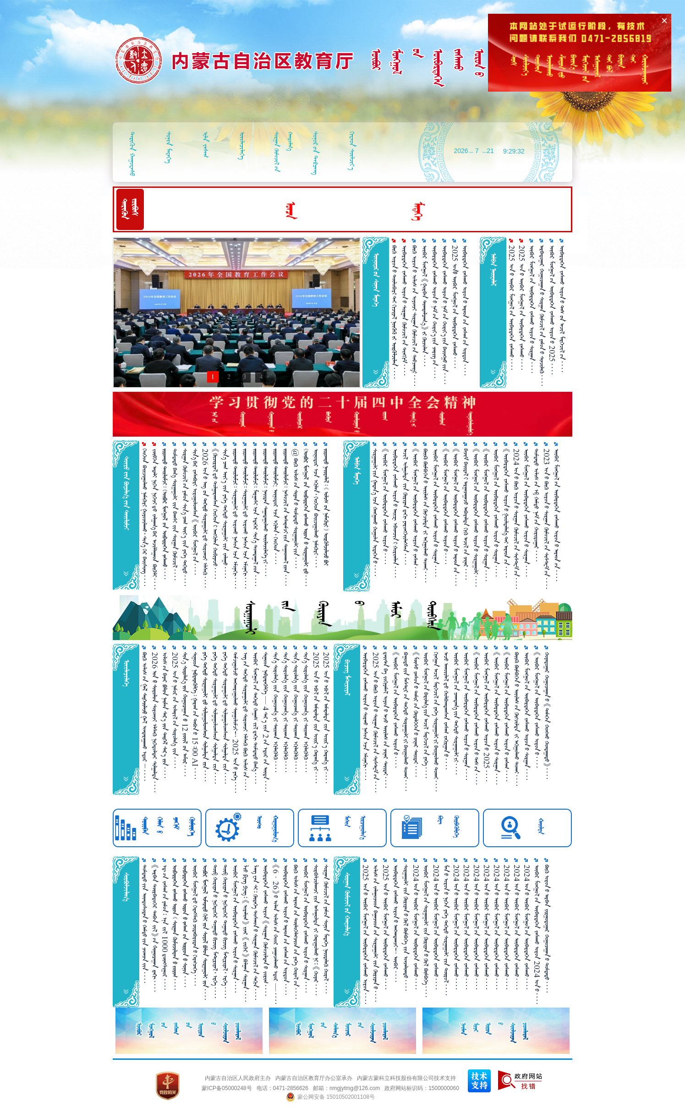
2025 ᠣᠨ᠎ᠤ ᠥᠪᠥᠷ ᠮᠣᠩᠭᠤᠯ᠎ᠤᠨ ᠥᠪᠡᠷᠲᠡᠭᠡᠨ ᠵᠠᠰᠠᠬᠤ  (511, 307)
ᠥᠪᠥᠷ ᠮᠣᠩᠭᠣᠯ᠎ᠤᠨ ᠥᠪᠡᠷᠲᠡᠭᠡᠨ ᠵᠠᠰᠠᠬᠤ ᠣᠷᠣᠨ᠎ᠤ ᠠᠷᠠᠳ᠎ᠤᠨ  (556, 515)
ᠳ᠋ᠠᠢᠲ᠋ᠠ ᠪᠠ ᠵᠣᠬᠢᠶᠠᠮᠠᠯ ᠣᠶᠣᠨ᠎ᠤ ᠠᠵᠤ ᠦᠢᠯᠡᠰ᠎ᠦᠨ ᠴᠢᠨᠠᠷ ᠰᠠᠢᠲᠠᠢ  (385, 720)
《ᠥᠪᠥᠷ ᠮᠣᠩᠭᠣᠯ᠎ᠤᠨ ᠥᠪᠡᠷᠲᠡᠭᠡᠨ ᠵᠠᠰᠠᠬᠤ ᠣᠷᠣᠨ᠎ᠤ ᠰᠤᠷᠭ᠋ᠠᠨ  (486, 515)
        (164, 514)
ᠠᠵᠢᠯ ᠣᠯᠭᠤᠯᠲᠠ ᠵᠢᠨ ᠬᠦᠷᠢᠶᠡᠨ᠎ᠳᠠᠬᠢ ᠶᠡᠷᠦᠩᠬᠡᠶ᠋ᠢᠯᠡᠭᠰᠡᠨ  (405, 506)
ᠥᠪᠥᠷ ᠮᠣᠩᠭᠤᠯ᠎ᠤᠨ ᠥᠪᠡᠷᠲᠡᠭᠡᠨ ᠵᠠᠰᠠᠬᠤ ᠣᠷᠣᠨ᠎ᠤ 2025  (552, 309)
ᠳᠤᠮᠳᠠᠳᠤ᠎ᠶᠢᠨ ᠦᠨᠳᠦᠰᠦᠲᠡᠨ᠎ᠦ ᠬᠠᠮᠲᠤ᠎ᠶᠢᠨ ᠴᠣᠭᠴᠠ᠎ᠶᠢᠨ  (144, 924)
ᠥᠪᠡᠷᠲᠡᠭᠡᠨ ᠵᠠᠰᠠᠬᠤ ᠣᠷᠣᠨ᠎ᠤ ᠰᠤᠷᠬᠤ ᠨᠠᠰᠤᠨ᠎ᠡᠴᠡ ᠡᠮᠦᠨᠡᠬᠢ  (365, 716)
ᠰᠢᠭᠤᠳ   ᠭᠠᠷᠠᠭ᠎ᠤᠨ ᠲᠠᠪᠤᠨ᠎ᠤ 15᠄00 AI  (195, 715)
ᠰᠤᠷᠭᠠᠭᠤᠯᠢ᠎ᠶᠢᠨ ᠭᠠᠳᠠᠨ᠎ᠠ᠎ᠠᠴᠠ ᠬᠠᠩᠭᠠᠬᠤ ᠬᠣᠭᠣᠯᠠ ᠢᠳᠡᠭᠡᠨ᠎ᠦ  (375, 512)
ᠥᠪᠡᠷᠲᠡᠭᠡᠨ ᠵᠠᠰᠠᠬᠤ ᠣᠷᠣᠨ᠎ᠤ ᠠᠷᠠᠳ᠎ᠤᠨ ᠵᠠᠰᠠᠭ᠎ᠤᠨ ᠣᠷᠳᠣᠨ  (464, 310)
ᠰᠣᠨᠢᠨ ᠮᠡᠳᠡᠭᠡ (169, 147)
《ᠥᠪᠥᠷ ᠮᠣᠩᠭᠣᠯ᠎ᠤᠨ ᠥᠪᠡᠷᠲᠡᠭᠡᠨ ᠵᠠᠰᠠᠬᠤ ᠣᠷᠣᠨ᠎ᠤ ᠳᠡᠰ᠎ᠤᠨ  (476, 718)
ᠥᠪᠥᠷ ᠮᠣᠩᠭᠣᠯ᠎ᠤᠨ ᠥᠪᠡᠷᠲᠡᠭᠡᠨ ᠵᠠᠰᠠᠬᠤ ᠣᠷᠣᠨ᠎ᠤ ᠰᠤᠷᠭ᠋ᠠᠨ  (435, 512)
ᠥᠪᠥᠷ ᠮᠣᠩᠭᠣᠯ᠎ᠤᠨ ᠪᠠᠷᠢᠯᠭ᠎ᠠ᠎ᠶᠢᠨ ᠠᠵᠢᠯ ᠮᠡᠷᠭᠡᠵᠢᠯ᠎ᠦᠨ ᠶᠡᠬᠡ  (426, 715)
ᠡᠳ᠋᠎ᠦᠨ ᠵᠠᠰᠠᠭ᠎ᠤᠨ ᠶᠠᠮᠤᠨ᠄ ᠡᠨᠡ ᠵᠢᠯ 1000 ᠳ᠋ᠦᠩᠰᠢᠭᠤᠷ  (164, 927)
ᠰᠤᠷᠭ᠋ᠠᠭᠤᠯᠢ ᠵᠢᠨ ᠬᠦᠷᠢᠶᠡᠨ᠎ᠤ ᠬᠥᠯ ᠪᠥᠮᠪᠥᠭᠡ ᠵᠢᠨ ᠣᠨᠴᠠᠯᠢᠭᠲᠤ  (405, 928)
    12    (185, 714)
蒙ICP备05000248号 (227, 1088)
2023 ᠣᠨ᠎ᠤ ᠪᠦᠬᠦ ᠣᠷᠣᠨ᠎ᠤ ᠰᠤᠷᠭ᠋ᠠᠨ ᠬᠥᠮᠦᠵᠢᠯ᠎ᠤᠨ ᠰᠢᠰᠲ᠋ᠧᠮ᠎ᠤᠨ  (546, 519)
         (326, 507)
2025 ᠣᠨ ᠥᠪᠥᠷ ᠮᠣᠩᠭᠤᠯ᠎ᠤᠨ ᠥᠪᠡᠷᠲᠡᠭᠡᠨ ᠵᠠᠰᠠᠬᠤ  (454, 306)
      (205, 716)
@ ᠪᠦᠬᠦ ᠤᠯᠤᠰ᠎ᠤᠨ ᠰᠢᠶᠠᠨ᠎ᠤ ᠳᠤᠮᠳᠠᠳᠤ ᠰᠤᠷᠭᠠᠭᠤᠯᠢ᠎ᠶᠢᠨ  (295, 508)
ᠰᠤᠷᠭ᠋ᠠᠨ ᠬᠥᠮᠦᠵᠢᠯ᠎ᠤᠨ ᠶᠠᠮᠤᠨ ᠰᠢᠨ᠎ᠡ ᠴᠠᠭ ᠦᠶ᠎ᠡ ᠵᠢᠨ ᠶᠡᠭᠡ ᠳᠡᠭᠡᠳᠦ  (185, 517)
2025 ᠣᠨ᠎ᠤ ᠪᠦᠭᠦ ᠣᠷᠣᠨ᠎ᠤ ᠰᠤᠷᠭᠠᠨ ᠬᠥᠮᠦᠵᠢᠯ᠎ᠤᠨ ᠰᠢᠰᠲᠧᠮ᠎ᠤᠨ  (375, 722)
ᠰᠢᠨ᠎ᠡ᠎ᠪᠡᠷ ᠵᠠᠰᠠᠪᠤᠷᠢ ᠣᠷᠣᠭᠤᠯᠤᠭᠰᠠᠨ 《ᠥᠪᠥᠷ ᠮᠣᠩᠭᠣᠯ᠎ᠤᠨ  (195, 512)
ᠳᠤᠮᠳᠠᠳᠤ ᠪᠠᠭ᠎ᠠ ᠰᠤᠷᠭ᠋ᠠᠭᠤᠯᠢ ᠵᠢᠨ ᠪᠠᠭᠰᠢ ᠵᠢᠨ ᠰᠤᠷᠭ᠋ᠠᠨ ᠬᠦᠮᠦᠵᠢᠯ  (174, 514)
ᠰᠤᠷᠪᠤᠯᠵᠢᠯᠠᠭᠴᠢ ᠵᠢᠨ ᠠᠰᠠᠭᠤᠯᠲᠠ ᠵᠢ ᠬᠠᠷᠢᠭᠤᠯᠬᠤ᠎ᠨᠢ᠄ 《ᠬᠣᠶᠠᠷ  (316, 930)
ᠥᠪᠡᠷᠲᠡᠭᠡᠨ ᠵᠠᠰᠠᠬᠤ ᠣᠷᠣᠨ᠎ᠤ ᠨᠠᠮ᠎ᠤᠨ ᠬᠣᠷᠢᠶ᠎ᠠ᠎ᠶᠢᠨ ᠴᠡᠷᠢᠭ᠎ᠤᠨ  (434, 311)
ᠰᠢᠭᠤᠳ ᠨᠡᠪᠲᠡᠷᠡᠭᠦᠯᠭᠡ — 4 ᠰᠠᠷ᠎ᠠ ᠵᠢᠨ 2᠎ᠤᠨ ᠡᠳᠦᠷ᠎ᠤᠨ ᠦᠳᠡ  (265, 722)
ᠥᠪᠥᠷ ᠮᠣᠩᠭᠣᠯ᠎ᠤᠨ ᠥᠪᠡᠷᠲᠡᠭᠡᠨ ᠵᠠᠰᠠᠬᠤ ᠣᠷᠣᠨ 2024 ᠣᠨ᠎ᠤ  (536, 934)
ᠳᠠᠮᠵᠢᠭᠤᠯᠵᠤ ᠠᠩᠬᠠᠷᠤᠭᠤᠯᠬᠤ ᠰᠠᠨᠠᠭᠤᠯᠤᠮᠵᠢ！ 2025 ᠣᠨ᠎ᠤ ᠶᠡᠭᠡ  (235, 722)
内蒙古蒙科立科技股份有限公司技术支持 (406, 1078)
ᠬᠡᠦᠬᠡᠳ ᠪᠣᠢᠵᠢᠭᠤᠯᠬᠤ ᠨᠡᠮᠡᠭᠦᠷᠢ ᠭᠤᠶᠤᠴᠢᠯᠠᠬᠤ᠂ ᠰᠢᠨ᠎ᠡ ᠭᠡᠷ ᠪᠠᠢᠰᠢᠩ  (144, 517)
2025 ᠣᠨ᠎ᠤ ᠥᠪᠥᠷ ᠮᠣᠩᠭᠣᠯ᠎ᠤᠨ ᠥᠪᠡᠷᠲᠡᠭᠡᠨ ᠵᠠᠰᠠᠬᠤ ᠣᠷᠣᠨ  (365, 934)
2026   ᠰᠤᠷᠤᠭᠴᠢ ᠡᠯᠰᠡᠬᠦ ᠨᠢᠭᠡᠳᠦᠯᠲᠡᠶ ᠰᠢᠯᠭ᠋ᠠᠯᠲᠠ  (154, 722)
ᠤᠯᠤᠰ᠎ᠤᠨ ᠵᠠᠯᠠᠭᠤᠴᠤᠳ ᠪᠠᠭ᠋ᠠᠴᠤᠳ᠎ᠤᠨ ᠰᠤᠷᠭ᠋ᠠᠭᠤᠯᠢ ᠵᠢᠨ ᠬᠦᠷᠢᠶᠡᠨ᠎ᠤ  (375, 933)
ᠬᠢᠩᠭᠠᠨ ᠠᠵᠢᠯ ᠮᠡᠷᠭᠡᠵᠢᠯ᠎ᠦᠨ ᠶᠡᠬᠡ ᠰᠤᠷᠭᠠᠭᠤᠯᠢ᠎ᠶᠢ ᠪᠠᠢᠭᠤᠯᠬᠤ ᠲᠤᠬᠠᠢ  (436, 721)
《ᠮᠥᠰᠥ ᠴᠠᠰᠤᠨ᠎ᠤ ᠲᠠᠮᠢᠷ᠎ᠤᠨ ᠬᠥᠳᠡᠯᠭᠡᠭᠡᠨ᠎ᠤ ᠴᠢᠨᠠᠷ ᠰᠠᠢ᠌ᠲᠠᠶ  (415, 714)
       (185, 926)
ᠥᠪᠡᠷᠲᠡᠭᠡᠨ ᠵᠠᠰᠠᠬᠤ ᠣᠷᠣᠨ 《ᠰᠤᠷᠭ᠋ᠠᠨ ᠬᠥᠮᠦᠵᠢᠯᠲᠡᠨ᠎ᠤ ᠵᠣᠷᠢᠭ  (265, 930)
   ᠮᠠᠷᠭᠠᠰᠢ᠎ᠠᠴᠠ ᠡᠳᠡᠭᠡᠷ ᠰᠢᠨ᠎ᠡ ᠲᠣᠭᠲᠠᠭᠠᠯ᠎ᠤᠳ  (255, 517)
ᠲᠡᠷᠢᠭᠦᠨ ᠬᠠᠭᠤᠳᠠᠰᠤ (132, 154)
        (174, 927)
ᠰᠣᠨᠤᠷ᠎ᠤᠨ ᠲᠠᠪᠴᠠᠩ (315, 153)
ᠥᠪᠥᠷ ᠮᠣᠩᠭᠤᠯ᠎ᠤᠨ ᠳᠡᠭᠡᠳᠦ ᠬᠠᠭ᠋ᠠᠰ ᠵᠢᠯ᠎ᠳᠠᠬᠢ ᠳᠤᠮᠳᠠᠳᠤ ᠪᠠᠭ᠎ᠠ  (255, 718)
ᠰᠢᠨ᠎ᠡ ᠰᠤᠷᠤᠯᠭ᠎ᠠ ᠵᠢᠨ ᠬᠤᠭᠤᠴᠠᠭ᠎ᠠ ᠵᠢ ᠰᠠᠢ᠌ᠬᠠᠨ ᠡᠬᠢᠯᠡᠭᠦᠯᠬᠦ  (275, 712)
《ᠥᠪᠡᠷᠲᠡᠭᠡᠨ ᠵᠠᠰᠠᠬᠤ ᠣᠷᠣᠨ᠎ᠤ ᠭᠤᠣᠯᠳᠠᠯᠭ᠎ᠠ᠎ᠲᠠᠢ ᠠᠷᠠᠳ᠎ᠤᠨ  (506, 513)
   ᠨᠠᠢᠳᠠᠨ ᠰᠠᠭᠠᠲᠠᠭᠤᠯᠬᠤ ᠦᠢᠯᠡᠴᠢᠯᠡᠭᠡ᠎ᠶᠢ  (265, 512)
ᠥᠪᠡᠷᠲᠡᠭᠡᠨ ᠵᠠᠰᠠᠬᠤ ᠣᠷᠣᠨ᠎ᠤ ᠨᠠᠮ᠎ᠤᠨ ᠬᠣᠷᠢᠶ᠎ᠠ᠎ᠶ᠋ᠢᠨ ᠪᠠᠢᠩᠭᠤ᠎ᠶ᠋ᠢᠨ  (444, 314)
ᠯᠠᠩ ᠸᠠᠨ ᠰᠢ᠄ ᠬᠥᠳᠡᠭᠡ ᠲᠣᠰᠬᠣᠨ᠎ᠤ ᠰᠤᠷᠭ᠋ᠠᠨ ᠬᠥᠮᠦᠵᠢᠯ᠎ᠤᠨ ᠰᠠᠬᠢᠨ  (255, 932)
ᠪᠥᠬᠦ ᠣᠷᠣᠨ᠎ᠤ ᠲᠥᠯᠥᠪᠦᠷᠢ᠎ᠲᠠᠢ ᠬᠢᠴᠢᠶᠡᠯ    (394, 311)
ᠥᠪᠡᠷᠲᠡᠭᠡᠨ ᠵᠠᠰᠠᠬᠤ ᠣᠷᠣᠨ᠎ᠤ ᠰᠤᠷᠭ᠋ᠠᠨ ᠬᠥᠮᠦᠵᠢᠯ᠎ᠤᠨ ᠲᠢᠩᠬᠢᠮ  (404, 310)
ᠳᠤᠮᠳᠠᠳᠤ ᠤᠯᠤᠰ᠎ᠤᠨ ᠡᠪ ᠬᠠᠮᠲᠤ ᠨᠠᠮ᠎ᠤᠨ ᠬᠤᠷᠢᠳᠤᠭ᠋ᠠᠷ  (536, 505)
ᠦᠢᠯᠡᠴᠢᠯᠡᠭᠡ (242, 145)
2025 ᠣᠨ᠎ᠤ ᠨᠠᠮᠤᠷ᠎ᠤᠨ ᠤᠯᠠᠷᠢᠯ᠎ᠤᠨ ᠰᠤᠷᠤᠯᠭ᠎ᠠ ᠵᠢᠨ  (174, 710)
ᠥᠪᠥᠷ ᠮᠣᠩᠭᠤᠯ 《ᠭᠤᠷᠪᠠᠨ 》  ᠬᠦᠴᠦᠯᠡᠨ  (424, 305)
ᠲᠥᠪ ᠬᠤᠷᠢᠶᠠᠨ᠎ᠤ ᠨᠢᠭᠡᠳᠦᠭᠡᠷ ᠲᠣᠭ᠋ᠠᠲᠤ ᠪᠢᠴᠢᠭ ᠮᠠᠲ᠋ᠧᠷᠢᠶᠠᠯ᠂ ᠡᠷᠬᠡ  (215, 931)
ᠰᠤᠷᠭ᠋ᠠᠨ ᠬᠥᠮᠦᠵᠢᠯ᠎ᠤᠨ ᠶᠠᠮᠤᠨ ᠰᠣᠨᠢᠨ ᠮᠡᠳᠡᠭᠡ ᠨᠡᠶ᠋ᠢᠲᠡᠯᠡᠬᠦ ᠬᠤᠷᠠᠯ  (326, 929)
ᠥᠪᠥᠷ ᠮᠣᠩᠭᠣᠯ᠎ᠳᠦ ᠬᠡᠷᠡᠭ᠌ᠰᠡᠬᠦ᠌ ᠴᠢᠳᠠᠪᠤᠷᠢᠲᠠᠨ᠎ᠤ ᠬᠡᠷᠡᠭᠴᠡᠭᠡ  (195, 925)
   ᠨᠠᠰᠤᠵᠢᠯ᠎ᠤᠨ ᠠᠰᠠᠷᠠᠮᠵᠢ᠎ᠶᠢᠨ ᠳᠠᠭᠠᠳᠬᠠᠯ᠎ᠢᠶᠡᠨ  (285, 517)
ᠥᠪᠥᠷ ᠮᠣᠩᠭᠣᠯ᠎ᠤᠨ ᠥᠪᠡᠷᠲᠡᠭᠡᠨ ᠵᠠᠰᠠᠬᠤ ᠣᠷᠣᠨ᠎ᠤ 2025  (486, 716)
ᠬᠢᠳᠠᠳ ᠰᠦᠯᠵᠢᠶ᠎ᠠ (352, 151)
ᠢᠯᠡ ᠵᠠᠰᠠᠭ (205, 145)
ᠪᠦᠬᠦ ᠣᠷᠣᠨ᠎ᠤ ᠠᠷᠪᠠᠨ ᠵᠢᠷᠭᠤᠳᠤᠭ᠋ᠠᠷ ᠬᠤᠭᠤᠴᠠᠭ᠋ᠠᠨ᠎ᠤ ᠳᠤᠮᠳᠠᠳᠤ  (547, 928)
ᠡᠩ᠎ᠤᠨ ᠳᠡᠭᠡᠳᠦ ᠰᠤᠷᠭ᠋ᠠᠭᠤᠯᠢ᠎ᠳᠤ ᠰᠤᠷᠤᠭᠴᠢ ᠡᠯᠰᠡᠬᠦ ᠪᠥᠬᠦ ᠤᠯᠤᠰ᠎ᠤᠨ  (245, 721)
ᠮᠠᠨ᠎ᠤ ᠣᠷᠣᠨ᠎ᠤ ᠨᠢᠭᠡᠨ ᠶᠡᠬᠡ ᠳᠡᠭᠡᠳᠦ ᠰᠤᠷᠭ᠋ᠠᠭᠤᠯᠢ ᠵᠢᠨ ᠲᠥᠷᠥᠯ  (446, 930)
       (305, 517)
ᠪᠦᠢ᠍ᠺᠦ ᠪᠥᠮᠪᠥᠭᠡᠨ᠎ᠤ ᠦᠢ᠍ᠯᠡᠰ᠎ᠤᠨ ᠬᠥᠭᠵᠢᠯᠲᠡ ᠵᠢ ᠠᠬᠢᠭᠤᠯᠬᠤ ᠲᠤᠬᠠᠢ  (425, 515)
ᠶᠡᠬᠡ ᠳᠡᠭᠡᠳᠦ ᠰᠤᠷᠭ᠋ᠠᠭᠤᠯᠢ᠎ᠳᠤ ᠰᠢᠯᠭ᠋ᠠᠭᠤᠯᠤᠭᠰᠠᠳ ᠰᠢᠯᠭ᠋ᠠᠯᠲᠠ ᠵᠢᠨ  (215, 718)
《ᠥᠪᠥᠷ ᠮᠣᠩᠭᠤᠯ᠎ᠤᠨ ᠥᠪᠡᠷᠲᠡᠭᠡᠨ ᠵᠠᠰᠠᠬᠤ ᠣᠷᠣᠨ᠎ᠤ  (385, 506)
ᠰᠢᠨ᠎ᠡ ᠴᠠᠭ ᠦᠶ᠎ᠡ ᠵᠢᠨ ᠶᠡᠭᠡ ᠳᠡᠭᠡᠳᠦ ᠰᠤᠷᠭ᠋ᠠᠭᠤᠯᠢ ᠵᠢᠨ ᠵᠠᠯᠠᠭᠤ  (225, 513)
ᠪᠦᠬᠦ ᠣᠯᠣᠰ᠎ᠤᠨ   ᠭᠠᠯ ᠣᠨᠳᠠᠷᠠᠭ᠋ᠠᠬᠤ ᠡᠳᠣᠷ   (144, 716)
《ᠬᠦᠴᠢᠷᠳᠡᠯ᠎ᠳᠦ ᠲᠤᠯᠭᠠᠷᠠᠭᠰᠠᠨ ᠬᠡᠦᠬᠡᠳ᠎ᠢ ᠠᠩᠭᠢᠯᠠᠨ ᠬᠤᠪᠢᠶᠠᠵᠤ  (215, 514)
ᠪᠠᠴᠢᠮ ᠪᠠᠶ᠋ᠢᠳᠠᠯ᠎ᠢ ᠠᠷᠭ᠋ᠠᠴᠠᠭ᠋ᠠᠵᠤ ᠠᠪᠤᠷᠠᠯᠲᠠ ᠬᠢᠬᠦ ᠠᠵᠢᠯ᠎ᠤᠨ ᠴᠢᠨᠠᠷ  (465, 514)
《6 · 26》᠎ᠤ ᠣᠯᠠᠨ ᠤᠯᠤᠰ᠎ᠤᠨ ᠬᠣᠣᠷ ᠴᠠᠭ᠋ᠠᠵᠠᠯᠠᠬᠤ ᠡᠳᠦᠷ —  (275, 934)
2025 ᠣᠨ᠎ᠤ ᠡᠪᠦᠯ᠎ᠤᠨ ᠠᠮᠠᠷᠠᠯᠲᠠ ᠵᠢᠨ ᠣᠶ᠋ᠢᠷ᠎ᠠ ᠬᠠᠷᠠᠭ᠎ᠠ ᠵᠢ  (316, 717)
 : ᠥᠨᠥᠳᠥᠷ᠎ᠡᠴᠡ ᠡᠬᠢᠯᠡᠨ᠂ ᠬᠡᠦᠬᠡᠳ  (275, 506)
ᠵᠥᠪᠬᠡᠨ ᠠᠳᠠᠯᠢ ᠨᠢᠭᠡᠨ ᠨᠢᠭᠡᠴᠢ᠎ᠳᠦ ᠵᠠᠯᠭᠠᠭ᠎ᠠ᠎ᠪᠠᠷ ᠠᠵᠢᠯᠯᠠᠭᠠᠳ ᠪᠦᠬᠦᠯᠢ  (154, 519)
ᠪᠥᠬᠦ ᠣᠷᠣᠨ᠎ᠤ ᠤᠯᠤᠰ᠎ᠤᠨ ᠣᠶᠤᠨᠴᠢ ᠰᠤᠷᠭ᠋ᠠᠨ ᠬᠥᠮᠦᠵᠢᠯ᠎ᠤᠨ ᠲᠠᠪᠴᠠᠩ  (414, 315)
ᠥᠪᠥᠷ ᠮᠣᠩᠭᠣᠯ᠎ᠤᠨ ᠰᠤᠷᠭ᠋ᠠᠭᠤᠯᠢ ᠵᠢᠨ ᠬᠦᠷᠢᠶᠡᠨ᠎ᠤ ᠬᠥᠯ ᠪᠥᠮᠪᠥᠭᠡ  (426, 931)
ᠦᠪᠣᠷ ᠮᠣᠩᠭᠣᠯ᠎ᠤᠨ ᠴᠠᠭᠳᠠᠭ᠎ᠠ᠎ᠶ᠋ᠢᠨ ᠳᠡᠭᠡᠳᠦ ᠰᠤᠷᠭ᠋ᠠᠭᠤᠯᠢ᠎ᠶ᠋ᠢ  (456, 713)
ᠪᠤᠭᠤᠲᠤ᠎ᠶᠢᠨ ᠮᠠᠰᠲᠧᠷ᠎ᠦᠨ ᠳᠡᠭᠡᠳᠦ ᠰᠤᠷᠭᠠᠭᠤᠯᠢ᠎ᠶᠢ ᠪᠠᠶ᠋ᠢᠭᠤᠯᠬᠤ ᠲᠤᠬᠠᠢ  (405, 721)
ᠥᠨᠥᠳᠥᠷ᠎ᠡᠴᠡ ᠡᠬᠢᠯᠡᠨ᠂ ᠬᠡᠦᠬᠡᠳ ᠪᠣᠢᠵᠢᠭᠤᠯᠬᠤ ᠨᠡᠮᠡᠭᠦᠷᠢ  (316, 508)
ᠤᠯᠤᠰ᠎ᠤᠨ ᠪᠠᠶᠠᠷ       (164, 715)
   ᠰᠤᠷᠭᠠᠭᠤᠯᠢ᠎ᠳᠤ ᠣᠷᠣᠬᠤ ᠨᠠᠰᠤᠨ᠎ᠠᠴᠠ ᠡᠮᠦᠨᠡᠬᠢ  (235, 518)
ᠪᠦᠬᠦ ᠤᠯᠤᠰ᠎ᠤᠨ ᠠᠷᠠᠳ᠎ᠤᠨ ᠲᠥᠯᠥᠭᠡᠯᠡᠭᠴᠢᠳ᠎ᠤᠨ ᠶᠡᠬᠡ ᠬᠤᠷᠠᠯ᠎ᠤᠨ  (295, 932)
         (205, 932)
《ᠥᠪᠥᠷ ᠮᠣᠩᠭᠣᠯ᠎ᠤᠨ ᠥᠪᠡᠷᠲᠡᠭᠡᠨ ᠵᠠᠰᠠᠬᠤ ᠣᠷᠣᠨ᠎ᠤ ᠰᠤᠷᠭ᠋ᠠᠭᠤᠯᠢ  (475, 517)
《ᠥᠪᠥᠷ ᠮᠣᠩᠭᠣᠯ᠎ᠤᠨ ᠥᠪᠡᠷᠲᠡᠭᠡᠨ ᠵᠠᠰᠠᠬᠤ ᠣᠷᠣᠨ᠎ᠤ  (445, 506)
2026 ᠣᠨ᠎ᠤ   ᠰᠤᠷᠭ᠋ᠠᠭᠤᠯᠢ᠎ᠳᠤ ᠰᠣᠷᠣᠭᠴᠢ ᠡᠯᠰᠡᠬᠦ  (205, 518)
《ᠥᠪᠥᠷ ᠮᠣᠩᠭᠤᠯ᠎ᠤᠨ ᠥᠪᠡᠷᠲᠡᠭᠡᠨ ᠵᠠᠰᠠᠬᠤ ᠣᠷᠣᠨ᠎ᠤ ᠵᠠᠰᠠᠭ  (415, 513)
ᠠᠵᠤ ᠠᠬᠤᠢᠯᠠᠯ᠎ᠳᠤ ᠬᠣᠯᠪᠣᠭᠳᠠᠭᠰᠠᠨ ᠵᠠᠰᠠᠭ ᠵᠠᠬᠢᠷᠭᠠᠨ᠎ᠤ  (446, 710)
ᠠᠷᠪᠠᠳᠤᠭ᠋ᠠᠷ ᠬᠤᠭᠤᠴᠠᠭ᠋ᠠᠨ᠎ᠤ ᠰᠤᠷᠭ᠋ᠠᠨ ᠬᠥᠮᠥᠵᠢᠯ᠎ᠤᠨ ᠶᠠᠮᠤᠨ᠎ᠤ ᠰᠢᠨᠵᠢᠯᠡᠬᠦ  (541, 315)
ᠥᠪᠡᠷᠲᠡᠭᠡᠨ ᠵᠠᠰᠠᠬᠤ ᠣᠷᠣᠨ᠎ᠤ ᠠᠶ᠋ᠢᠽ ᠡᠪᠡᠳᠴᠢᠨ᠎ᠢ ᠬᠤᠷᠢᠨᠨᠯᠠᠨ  (395, 513)
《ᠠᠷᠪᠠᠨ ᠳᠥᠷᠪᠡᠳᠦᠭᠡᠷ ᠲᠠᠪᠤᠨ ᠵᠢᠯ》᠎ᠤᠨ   (154, 928)
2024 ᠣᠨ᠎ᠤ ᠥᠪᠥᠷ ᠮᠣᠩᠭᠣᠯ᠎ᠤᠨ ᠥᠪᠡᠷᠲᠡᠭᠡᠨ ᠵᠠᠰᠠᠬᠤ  (415, 927)
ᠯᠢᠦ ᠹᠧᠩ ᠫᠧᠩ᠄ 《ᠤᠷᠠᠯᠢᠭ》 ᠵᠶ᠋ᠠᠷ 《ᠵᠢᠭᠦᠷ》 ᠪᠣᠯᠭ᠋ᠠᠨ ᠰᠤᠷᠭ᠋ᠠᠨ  (245, 933)
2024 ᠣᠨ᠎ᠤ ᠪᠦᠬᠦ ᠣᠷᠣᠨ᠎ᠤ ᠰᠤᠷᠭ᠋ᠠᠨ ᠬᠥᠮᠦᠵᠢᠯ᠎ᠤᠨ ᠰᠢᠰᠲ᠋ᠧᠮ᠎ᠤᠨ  (516, 519)
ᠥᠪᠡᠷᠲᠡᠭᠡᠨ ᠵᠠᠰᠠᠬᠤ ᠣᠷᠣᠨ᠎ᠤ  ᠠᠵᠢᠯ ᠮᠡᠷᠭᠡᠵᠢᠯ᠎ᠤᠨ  (562, 308)
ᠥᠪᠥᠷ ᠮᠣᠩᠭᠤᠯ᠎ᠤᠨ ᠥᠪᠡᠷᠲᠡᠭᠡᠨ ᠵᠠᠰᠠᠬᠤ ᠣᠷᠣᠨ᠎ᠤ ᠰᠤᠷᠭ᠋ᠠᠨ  (531, 309)
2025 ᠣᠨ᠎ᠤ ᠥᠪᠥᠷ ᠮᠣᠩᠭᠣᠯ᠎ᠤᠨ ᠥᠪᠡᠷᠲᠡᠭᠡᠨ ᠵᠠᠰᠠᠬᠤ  (385, 927)
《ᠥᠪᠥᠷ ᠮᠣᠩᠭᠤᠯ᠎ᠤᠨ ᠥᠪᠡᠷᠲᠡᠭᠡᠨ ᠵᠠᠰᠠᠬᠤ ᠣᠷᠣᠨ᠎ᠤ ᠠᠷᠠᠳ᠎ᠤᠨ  (455, 517)
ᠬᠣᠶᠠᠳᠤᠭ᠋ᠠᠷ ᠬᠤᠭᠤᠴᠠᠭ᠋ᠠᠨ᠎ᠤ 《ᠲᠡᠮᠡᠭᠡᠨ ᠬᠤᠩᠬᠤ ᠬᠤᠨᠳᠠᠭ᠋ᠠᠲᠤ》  (547, 715)
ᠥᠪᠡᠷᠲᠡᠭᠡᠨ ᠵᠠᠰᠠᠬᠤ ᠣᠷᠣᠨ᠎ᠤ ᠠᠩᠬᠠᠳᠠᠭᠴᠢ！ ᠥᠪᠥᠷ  (395, 923)
